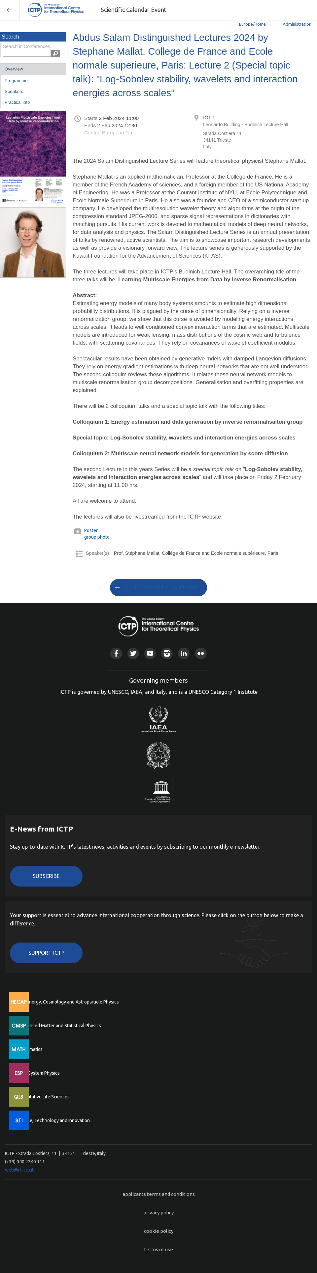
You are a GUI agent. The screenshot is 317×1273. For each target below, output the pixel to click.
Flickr (200, 653)
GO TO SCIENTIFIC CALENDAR (161, 587)
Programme (16, 80)
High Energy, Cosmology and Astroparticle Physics (67, 1001)
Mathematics (29, 1049)
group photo (97, 537)
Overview (14, 69)
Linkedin (184, 653)
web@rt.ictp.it (19, 1170)
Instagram (167, 653)
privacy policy (158, 1212)
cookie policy (158, 1231)
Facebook (116, 653)
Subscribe (46, 876)
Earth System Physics (38, 1073)
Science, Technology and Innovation (53, 1120)
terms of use (158, 1249)
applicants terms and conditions (159, 1194)
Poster (91, 530)
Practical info (17, 102)
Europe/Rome (252, 24)
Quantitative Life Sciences (43, 1096)
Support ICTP (46, 953)
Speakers (14, 91)
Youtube (150, 653)
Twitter (133, 653)
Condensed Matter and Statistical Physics (58, 1025)
